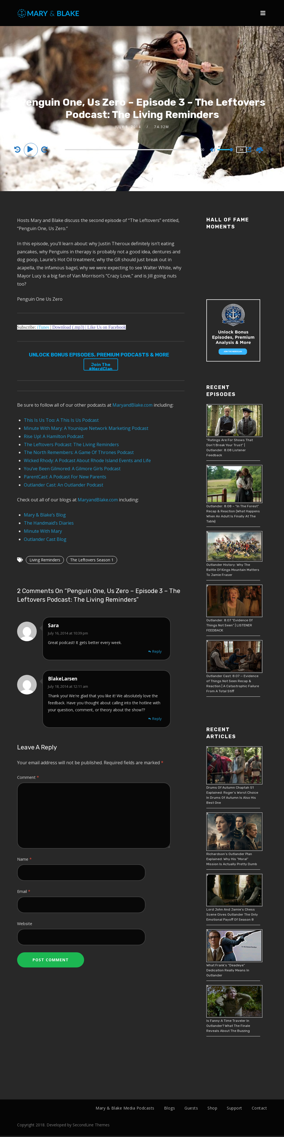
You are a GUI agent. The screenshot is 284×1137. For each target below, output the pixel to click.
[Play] (31, 149)
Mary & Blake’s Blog (45, 515)
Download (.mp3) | (69, 327)
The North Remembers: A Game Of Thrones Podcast (79, 452)
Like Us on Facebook (106, 327)
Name (24, 859)
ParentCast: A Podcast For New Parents (65, 477)
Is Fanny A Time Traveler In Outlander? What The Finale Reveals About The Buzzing (228, 1026)
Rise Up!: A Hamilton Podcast (54, 436)
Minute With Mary (43, 531)
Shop (212, 1108)
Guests (191, 1108)
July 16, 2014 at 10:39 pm (68, 633)
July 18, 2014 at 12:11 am (68, 686)
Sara (53, 625)
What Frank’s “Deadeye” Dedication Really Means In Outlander (227, 970)
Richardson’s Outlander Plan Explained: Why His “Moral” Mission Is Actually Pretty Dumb (231, 859)
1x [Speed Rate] (241, 149)
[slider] (129, 149)
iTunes (43, 327)
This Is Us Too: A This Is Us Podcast (61, 420)
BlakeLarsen (62, 678)
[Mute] (213, 150)
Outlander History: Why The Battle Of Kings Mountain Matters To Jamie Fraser (232, 570)
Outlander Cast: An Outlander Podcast (63, 485)
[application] (129, 149)
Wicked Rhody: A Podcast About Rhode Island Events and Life (87, 460)
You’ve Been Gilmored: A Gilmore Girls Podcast (72, 469)
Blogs (169, 1108)
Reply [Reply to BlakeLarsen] (157, 718)
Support (234, 1108)
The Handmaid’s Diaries (49, 523)
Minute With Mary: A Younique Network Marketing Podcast (86, 428)
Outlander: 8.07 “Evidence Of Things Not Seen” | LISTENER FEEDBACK (229, 625)
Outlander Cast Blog (45, 539)
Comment (28, 777)
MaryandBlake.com (132, 405)
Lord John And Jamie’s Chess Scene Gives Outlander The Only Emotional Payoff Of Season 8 (232, 914)
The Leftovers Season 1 (92, 559)
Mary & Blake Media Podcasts (125, 1108)
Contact (259, 1108)
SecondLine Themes (91, 1126)
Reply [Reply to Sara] (157, 651)
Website (24, 923)
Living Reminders (44, 559)
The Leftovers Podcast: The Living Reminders (71, 444)
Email (23, 891)
